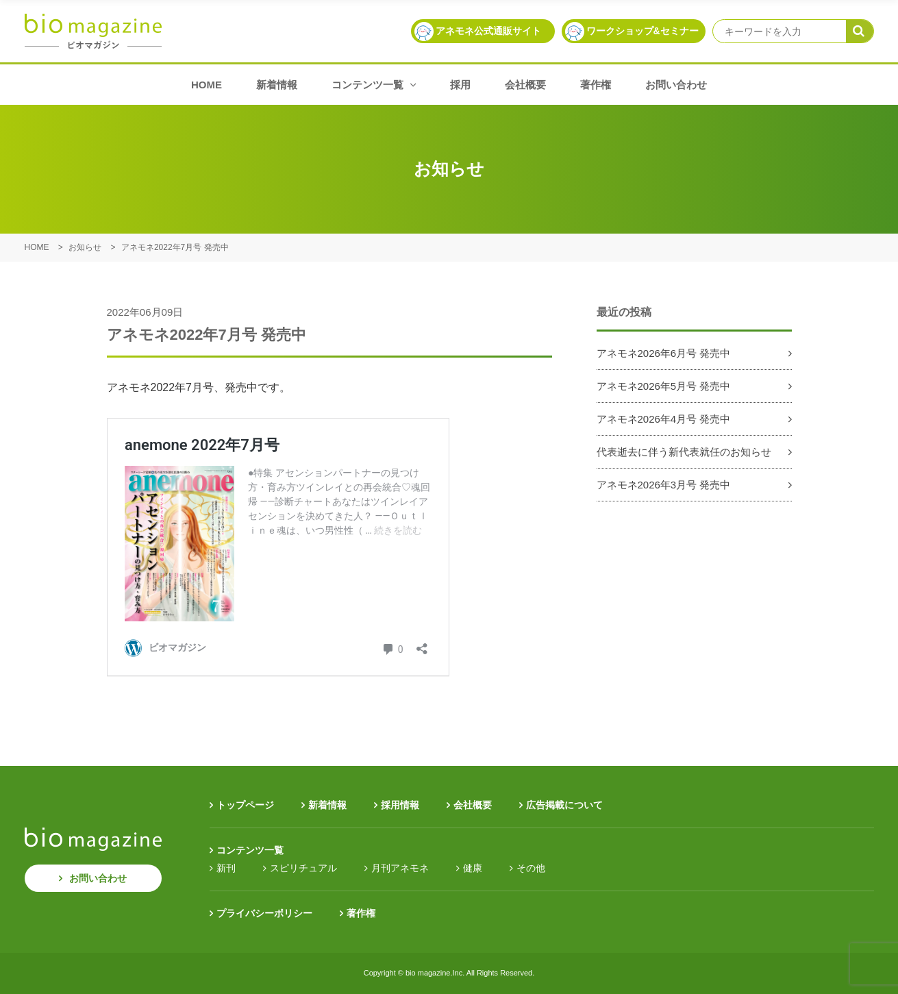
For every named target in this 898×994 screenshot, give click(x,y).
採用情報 (400, 804)
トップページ (245, 804)
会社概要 (525, 84)
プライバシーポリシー (264, 913)
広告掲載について (564, 804)
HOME (206, 84)
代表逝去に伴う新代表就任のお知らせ (684, 452)
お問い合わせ (676, 84)
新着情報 (276, 84)
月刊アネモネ (400, 867)
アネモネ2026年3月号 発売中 (664, 484)
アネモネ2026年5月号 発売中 (664, 386)
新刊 (226, 867)
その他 (530, 867)
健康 (472, 867)
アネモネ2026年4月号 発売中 (664, 419)
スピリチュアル (303, 867)
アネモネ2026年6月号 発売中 (664, 353)
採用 (460, 84)
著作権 (595, 84)
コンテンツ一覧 (374, 84)
